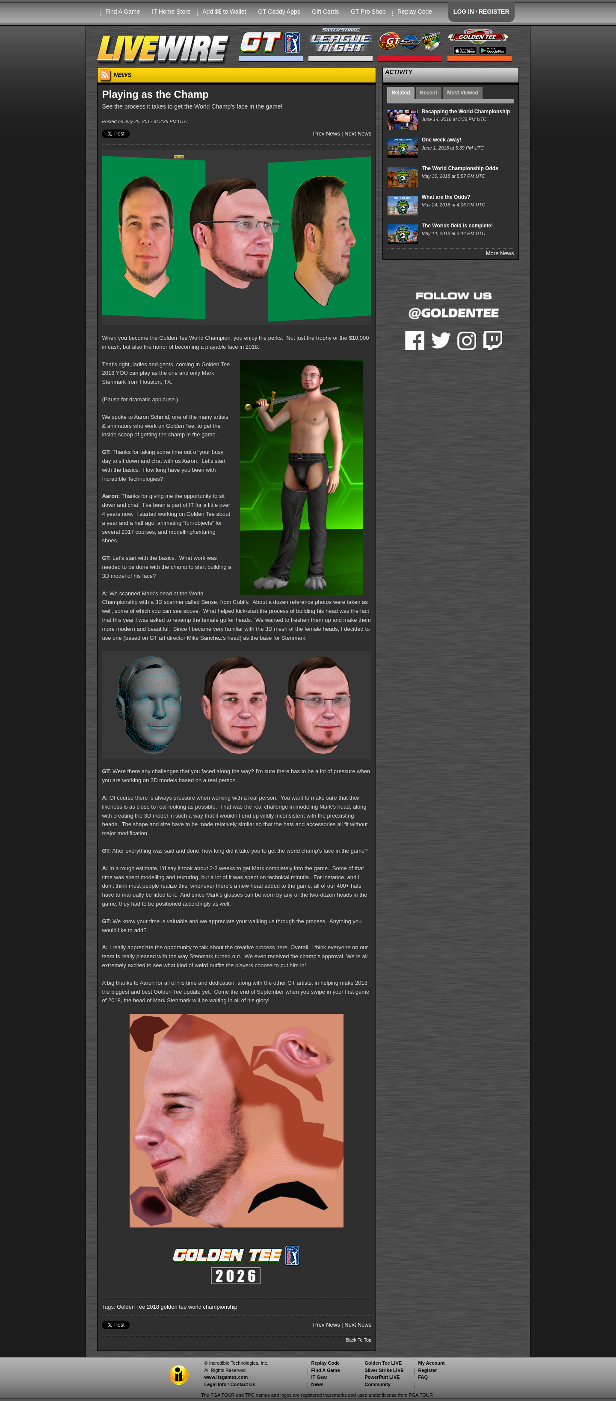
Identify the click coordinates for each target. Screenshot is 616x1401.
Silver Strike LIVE (383, 1370)
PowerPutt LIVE (382, 1377)
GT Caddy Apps (279, 11)
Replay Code (414, 11)
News (317, 1384)
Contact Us (243, 1384)
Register (427, 1370)
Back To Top (359, 1339)
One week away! (442, 140)
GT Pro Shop (368, 11)
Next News (357, 133)
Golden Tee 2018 (138, 1307)
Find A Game (122, 11)
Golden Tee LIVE (383, 1363)
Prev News (326, 133)
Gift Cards (325, 11)
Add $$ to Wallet (224, 11)
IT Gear (319, 1377)
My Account (431, 1363)
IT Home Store (171, 11)
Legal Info (215, 1384)
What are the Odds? (446, 197)
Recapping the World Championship (466, 112)
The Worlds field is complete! (457, 226)
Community (377, 1384)
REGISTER (494, 11)
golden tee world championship (199, 1307)
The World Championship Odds (460, 168)
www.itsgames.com (226, 1377)
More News (500, 253)
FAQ (423, 1377)
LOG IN (463, 11)
